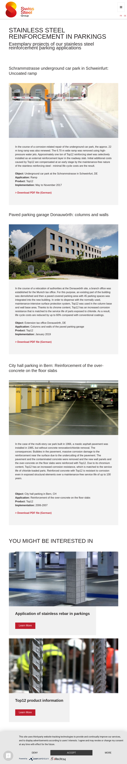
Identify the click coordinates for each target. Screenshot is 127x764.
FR (121, 16)
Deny (35, 752)
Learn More (25, 625)
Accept (71, 752)
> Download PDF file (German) (33, 192)
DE (125, 16)
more (108, 752)
